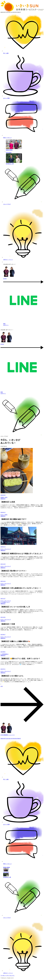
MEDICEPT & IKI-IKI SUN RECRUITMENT (11, 738)
